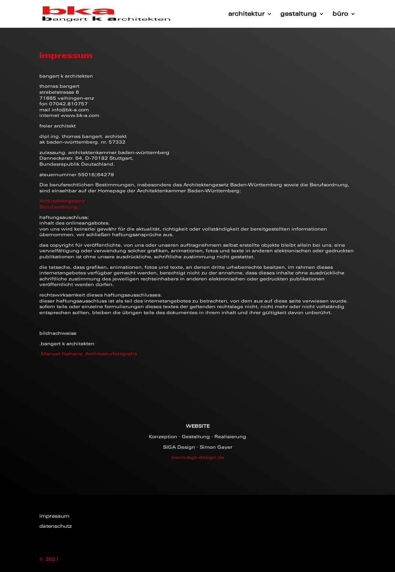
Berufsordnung (58, 207)
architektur (246, 14)
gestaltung (298, 14)
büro (340, 14)
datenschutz (55, 526)
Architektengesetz (62, 201)
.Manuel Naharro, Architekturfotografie (88, 353)
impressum (54, 516)
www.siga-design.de (197, 457)
